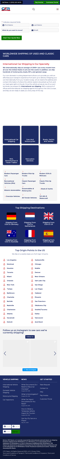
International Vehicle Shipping (10, 386)
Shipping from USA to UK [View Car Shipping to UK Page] (48, 223)
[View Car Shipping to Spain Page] (48, 234)
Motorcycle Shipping (10, 396)
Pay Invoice (39, 2)
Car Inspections (8, 400)
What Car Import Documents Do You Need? (28, 402)
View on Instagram (30, 369)
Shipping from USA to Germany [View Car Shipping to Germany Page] (11, 223)
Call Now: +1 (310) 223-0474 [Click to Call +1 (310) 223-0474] (11, 2)
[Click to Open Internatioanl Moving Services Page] (30, 155)
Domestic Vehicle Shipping (9, 391)
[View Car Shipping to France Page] (30, 234)
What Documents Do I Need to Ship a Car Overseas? (29, 387)
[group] (16, 353)
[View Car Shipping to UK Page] (48, 216)
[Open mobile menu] (58, 9)
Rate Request (45, 385)
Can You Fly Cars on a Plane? (29, 419)
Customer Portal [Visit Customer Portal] (52, 2)
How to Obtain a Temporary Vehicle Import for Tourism (28, 411)
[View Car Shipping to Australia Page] (11, 234)
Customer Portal (46, 399)
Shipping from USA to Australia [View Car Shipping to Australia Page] (11, 241)
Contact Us (44, 388)
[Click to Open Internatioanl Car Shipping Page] (11, 135)
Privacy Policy (36, 451)
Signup (15, 432)
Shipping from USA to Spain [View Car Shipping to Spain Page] (48, 241)
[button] (31, 365)
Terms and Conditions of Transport (13, 453)
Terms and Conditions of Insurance (36, 453)
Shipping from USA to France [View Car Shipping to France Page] (30, 241)
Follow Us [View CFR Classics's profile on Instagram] (30, 337)
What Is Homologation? (29, 394)
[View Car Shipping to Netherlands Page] (30, 216)
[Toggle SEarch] (33, 9)
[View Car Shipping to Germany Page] (11, 216)
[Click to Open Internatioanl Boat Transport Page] (48, 135)
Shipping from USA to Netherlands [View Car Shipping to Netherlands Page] (30, 224)
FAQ (41, 392)
